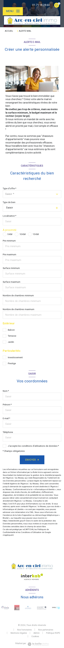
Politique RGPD (53, 633)
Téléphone (8, 432)
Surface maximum (11, 282)
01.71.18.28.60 (41, 5)
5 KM (9, 234)
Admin (36, 633)
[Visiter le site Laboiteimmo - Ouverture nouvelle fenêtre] (38, 644)
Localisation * (9, 216)
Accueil (9, 31)
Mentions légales (19, 633)
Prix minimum (9, 240)
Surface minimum (11, 268)
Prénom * (7, 404)
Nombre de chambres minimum (18, 295)
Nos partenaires (45, 630)
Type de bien (9, 202)
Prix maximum (9, 254)
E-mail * (6, 418)
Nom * (6, 391)
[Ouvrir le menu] (13, 11)
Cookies (35, 636)
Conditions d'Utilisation (31, 532)
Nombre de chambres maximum (18, 309)
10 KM (22, 234)
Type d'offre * (9, 188)
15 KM (36, 234)
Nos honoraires (24, 630)
